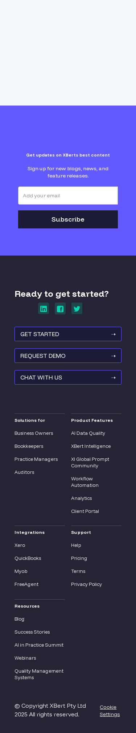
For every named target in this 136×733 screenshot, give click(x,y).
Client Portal (85, 511)
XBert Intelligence (91, 446)
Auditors (24, 472)
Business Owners (34, 433)
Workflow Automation (85, 482)
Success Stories (32, 632)
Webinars (25, 658)
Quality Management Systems (39, 674)
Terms (78, 571)
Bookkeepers (29, 446)
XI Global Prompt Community (90, 462)
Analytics (81, 498)
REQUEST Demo (68, 355)
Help (76, 545)
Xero (20, 545)
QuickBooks (28, 558)
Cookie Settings (110, 710)
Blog (20, 619)
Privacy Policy (86, 584)
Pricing (79, 558)
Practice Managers (36, 459)
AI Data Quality (88, 433)
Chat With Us (68, 377)
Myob (21, 571)
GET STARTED (68, 334)
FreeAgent (26, 584)
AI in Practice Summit (39, 645)
